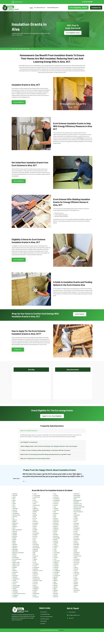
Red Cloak (76, 538)
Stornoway (76, 562)
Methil (55, 588)
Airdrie (14, 497)
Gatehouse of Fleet (37, 570)
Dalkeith (35, 511)
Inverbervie (56, 497)
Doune (34, 520)
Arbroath (15, 510)
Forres (34, 562)
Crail (34, 498)
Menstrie (56, 587)
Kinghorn (56, 526)
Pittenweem (77, 528)
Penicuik (76, 520)
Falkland (35, 559)
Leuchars (56, 557)
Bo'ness (15, 554)
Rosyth (75, 541)
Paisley (75, 516)
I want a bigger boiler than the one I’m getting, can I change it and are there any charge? (48, 446)
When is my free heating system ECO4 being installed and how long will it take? (45, 454)
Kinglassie (56, 528)
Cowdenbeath (36, 497)
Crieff (34, 500)
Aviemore (15, 516)
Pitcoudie (76, 525)
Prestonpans (77, 534)
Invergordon (56, 498)
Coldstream (15, 595)
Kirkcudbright (57, 538)
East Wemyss (36, 547)
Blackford (15, 547)
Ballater (14, 521)
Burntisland (15, 575)
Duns (34, 539)
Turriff (75, 580)
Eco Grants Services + (40, 7)
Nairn (75, 498)
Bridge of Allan (16, 562)
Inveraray (56, 495)
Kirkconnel (56, 536)
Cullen (34, 503)
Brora (14, 569)
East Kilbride (36, 546)
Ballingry (15, 525)
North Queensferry (78, 511)
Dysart (34, 541)
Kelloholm (56, 513)
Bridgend (15, 567)
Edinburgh (35, 549)
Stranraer (76, 564)
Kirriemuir (56, 541)
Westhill (76, 583)
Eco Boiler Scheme (44, 618)
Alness (14, 503)
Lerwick (55, 554)
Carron (14, 583)
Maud (55, 582)
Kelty (55, 516)
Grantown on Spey (37, 580)
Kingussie (56, 529)
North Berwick (77, 508)
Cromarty (35, 502)
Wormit (76, 592)
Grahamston (36, 577)
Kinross (55, 531)
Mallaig (55, 579)
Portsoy (76, 533)
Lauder (55, 551)
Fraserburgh (36, 567)
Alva (17, 48)
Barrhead (15, 531)
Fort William (36, 564)
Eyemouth (35, 556)
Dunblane (35, 529)
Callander (15, 577)
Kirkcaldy (56, 534)
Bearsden (15, 536)
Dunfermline (36, 533)
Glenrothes (35, 574)
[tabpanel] (53, 475)
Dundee (35, 531)
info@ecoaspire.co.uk (74, 615)
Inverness (56, 503)
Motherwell (76, 493)
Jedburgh (56, 508)
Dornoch (35, 518)
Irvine (55, 507)
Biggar (14, 541)
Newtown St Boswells (79, 507)
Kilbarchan (56, 520)
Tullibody (76, 579)
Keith (55, 511)
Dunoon (35, 538)
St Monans (76, 554)
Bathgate (15, 533)
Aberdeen (15, 493)
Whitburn (76, 585)
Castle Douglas (16, 585)
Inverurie (56, 505)
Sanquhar (76, 547)
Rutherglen (76, 544)
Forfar (34, 560)
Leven (55, 559)
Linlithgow (56, 562)
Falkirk (34, 557)
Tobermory (76, 574)
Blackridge (15, 549)
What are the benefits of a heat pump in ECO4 (35, 458)
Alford (14, 500)
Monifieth (56, 593)
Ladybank (56, 543)
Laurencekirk (57, 552)
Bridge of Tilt (16, 565)
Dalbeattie (35, 508)
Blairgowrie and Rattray (18, 552)
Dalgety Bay (36, 510)
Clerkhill (14, 588)
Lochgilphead (57, 570)
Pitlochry (76, 526)
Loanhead (56, 567)
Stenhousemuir (77, 556)
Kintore (55, 533)
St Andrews (77, 552)
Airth (14, 498)
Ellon (34, 554)
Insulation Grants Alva (24, 48)
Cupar (34, 507)
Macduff (56, 577)
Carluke (14, 580)
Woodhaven (77, 590)
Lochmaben (56, 572)
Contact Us (96, 8)
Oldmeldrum (77, 515)
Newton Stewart (78, 505)
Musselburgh (77, 495)
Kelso (55, 515)
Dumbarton (35, 523)
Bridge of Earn (16, 564)
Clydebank (15, 590)
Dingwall (35, 515)
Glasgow (35, 572)
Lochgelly (56, 569)
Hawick (35, 592)
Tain (75, 565)
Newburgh (76, 502)
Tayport (76, 567)
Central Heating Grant (52, 7)
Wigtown (76, 588)
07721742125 (87, 2)
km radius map (31, 384)
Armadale (15, 511)
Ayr (13, 518)
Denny (34, 513)
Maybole (56, 583)
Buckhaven (15, 572)
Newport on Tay (78, 503)
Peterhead (76, 523)
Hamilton (35, 590)
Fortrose (35, 565)
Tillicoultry (76, 572)
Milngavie (56, 590)
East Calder (36, 544)
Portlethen (76, 529)
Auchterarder (16, 513)
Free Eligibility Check (78, 8)
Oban (75, 513)
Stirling (75, 557)
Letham (55, 556)
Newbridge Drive (78, 500)
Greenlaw (35, 582)
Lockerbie (56, 574)
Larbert (55, 547)
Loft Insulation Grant (45, 614)
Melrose (55, 585)
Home (31, 7)
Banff (14, 528)
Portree (76, 531)
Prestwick (76, 536)
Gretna (34, 585)
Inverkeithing (57, 500)
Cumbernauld (36, 505)
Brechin (14, 560)
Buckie (14, 574)
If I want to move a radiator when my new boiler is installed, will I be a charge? (45, 450)
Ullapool (76, 582)
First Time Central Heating (46, 616)
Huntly (34, 595)
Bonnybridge (16, 557)
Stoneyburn (77, 560)
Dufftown (35, 521)
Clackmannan (16, 587)
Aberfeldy (15, 495)
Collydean (15, 596)
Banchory (15, 526)
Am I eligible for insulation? (29, 442)
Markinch (56, 580)
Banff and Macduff (17, 529)
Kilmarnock (56, 521)
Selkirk (75, 551)
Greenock (35, 583)
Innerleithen (36, 596)
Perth (75, 521)
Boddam (15, 556)
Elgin (34, 552)
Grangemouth (36, 579)
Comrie (35, 493)
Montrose (56, 596)
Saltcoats (76, 546)
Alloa (14, 502)
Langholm (56, 546)
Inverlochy (56, 502)
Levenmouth (57, 560)
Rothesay (76, 543)
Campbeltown (16, 579)
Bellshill (14, 538)
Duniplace (35, 534)
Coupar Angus (36, 495)
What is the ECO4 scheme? (29, 430)
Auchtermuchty (16, 515)
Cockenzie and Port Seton (19, 593)
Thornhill (76, 569)
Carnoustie (15, 582)
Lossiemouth (57, 575)
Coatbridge (15, 592)
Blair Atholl (15, 551)
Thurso (76, 570)
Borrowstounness (17, 559)
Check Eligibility (18, 102)
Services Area (43, 621)
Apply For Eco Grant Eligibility (52, 416)
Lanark (55, 544)
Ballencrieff (15, 523)
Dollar (34, 516)
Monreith (56, 595)
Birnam (14, 543)
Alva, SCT (71, 618)
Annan (14, 507)
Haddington (36, 587)
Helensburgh (36, 593)
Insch (55, 493)
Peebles (76, 518)
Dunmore (35, 536)
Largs (55, 549)
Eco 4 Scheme (43, 612)
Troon (75, 577)
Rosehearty (77, 539)
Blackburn (15, 544)
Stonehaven (77, 559)
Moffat (55, 592)
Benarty (14, 539)
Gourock (35, 575)
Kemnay (55, 518)
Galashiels (35, 569)
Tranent (76, 575)
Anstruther (15, 508)
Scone (75, 549)
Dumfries (35, 525)
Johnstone (56, 510)
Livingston (56, 565)
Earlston (35, 543)
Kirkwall (55, 539)
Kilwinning (56, 523)
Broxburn (15, 570)
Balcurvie (15, 520)
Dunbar (35, 526)
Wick (75, 587)
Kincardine (56, 525)
